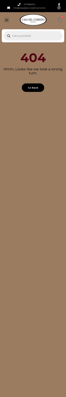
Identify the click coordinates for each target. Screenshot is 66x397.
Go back (33, 87)
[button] (7, 20)
